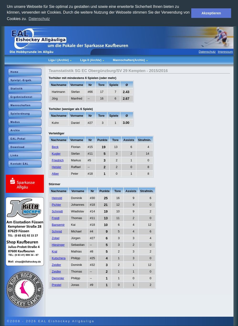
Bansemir (58, 224)
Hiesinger (58, 245)
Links (14, 155)
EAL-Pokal (18, 138)
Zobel (55, 238)
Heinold (57, 198)
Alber (55, 173)
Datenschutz (207, 51)
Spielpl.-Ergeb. (21, 80)
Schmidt (57, 211)
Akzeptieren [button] (211, 13)
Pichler (56, 204)
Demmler (58, 278)
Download (17, 147)
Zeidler (56, 265)
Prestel (56, 285)
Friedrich (58, 160)
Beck (55, 147)
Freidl (55, 218)
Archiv (15, 130)
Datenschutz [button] (39, 19)
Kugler (56, 153)
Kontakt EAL (19, 164)
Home (14, 72)
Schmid (57, 231)
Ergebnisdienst (21, 97)
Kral (54, 251)
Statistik (16, 88)
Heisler (56, 167)
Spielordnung (20, 113)
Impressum (225, 51)
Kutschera (59, 258)
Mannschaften (20, 105)
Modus (15, 122)
